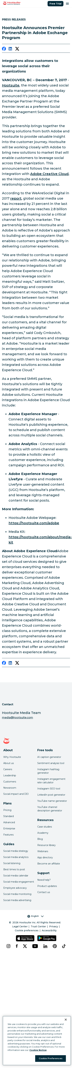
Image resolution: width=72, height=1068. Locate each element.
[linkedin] (11, 49)
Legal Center (20, 926)
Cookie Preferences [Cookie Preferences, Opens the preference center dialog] (50, 1058)
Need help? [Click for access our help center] (44, 879)
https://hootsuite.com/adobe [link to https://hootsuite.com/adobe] (34, 523)
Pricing (7, 810)
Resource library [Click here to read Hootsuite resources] (46, 845)
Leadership (9, 775)
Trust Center (38, 926)
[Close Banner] (65, 1019)
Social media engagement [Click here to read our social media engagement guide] (18, 881)
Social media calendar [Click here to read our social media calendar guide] (15, 875)
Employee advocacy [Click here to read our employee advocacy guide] (15, 887)
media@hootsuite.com (17, 717)
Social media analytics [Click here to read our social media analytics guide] (15, 857)
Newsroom (9, 787)
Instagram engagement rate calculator (51, 780)
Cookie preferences (26, 930)
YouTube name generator (52, 800)
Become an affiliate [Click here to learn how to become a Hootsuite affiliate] (48, 863)
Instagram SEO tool (48, 788)
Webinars (42, 851)
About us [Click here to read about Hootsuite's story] (8, 763)
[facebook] (4, 49)
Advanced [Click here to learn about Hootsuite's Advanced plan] (9, 822)
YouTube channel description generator (49, 809)
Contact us (43, 892)
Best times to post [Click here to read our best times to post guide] (14, 869)
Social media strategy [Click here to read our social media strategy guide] (15, 850)
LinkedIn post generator (51, 794)
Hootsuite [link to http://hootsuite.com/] (10, 85)
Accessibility (49, 930)
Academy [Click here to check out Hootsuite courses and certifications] (42, 832)
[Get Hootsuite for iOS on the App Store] (25, 938)
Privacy (53, 926)
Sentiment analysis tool (50, 763)
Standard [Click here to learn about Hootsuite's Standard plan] (8, 816)
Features (8, 834)
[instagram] (8, 946)
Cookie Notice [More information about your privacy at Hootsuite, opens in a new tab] (38, 1050)
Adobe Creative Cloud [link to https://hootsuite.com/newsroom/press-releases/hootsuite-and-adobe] (49, 174)
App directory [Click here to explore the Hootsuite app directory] (45, 857)
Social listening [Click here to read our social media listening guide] (11, 863)
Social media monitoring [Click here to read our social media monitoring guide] (17, 894)
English (35, 916)
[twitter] (17, 49)
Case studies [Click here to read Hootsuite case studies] (44, 826)
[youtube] (35, 946)
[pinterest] (54, 946)
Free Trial (55, 3)
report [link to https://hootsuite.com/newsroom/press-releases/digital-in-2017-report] (15, 198)
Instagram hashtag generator (48, 771)
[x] (25, 946)
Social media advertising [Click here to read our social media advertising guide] (17, 900)
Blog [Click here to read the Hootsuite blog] (40, 839)
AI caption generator (49, 757)
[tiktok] (63, 946)
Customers (9, 781)
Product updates (47, 886)
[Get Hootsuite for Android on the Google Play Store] (46, 938)
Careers (7, 769)
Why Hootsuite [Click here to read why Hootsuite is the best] (12, 757)
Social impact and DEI (16, 793)
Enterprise (9, 828)
